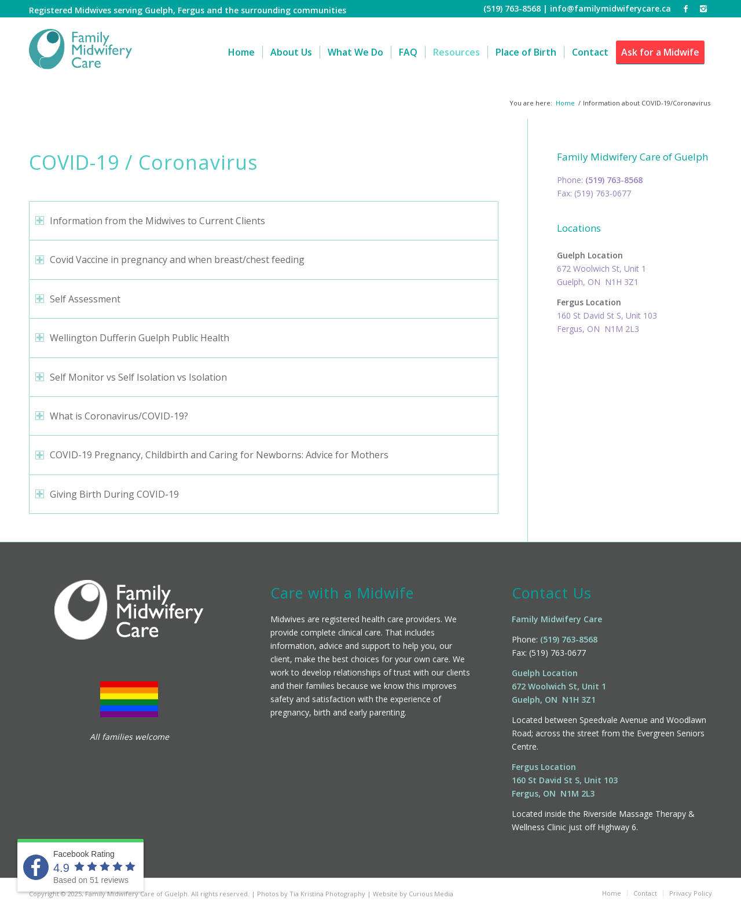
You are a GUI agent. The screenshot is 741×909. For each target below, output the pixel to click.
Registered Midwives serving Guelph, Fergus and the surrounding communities (187, 10)
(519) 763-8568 (614, 179)
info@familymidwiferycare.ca (610, 8)
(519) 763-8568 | (516, 8)
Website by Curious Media (413, 893)
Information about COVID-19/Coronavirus (120, 99)
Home (565, 102)
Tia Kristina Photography (327, 893)
